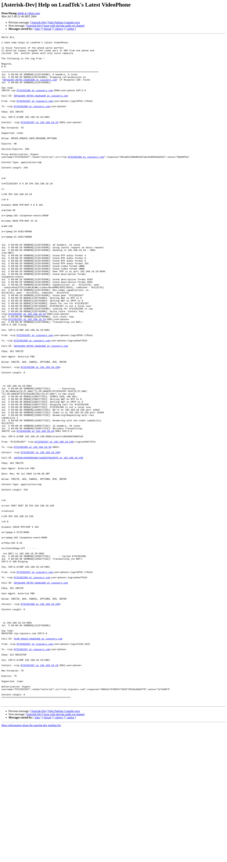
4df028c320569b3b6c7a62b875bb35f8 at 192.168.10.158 (48, 542)
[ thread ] (47, 28)
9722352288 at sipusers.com (35, 101)
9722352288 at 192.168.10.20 (35, 510)
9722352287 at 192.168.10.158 (54, 523)
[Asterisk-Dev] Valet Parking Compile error (55, 22)
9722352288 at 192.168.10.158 (40, 433)
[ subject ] (59, 28)
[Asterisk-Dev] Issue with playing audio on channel (55, 25)
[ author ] (70, 28)
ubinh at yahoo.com (28, 13)
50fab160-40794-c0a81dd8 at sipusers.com (30, 88)
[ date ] (37, 28)
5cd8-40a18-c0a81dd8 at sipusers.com (38, 759)
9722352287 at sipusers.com (35, 114)
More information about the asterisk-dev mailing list (31, 858)
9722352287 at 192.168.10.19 (39, 139)
